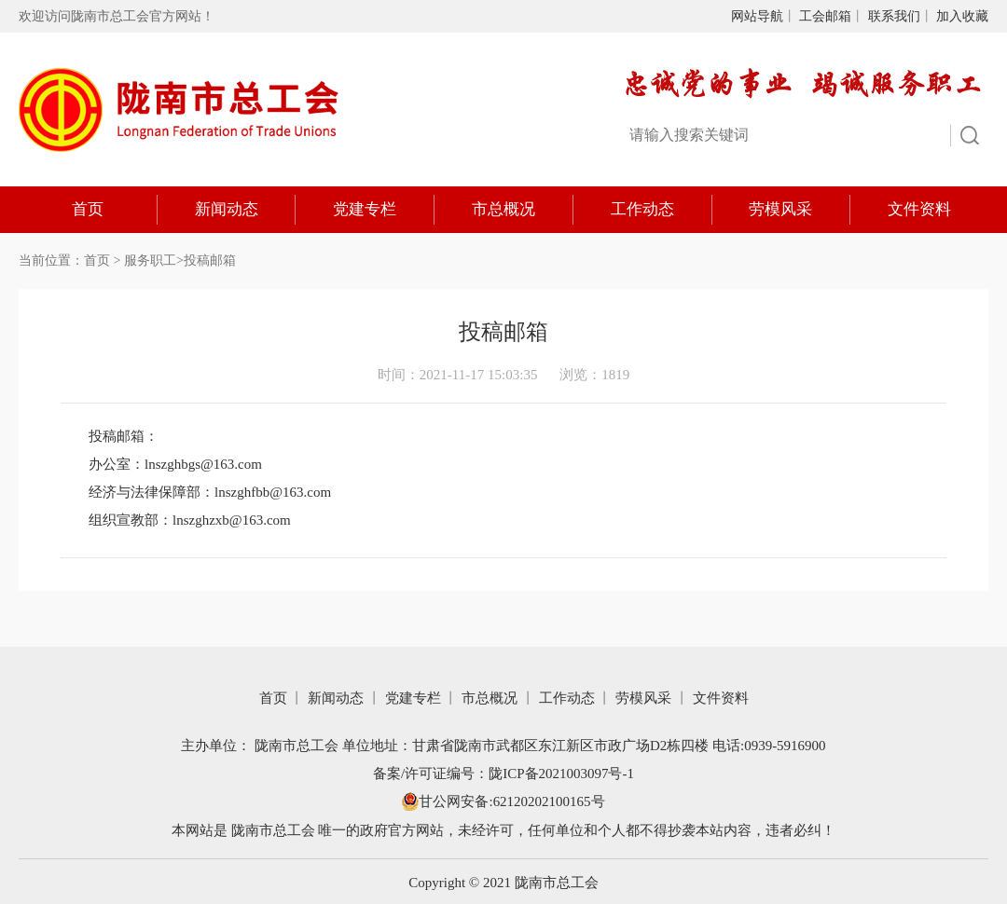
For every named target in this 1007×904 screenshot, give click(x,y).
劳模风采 (780, 209)
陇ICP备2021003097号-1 (561, 772)
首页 (87, 209)
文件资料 (919, 209)
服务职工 (150, 260)
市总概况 (503, 209)
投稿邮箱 (210, 260)
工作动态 (642, 209)
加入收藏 (962, 16)
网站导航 (757, 16)
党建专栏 (364, 209)
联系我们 (894, 16)
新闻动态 (226, 209)
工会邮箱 (825, 16)
